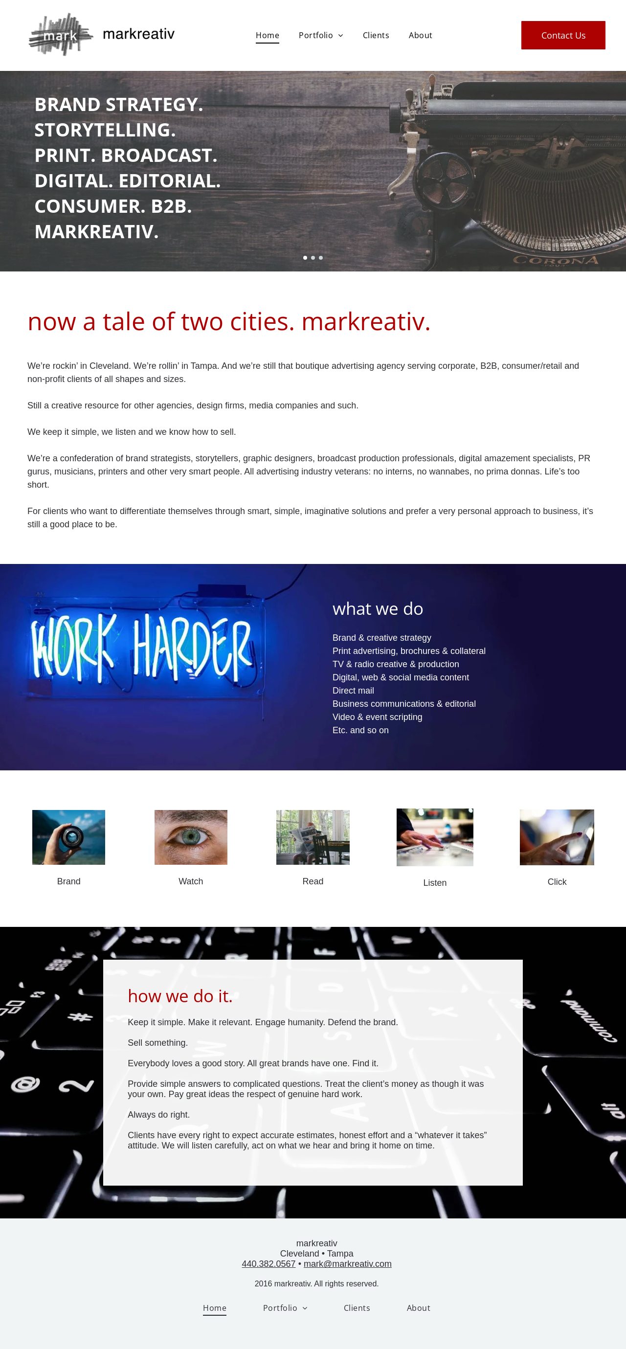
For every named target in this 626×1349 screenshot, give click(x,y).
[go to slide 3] (321, 258)
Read (312, 881)
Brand (69, 881)
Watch (191, 881)
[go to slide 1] (305, 258)
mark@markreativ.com (348, 1264)
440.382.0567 (269, 1264)
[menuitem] (267, 35)
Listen (435, 883)
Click (557, 882)
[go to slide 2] (313, 258)
